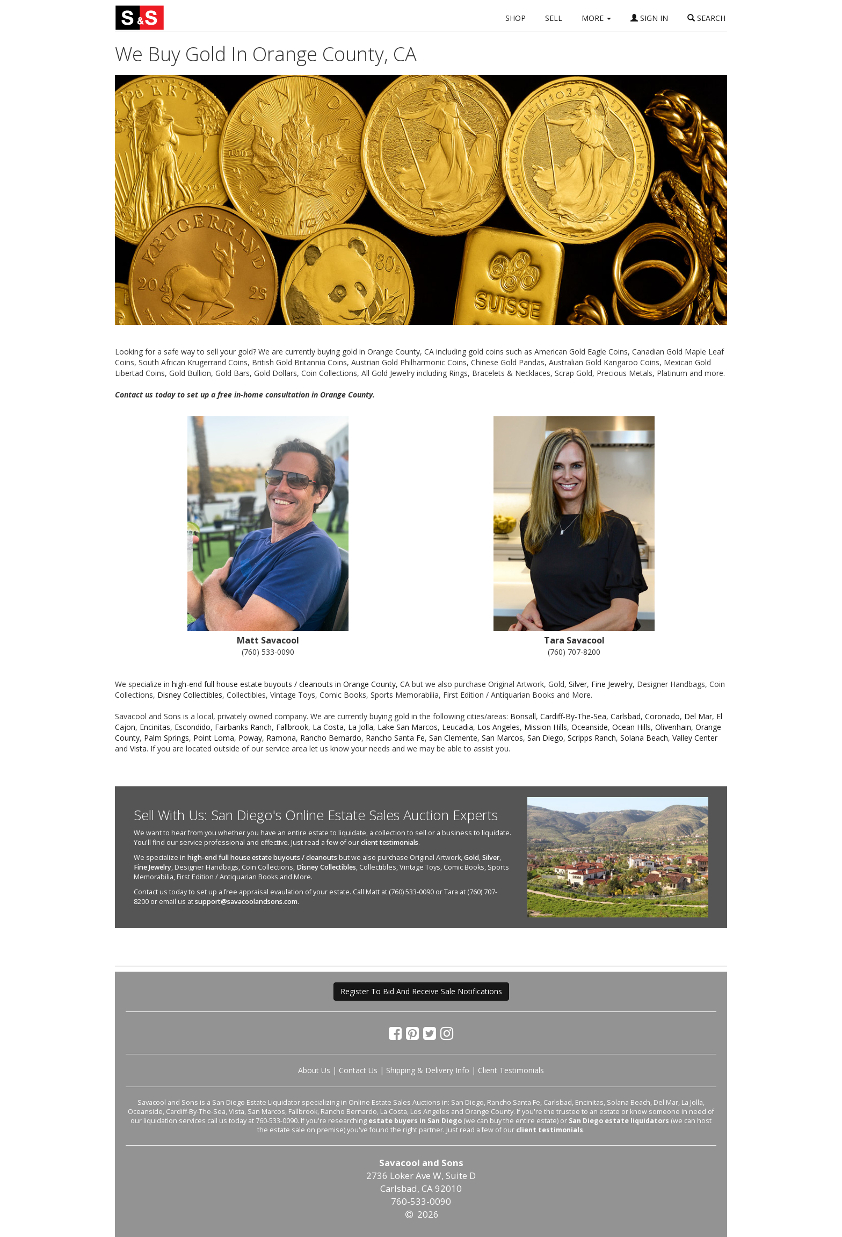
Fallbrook (292, 727)
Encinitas (155, 727)
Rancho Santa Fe (395, 738)
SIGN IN (649, 18)
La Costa (328, 727)
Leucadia (457, 727)
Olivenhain (673, 727)
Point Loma (213, 738)
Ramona (281, 738)
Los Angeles (498, 727)
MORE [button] (596, 18)
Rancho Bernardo (330, 738)
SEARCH (706, 18)
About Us (314, 1070)
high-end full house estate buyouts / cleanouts (262, 857)
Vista (138, 748)
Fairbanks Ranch (243, 727)
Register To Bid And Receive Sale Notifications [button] (421, 991)
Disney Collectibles (189, 695)
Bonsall (523, 716)
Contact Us (358, 1070)
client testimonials (389, 842)
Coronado (662, 716)
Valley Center (694, 738)
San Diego (545, 738)
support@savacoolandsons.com (246, 901)
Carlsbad (626, 716)
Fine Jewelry (612, 684)
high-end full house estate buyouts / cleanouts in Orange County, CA (291, 684)
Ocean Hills (631, 727)
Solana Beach (644, 738)
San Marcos (502, 738)
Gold (471, 857)
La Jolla (360, 727)
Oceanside (589, 727)
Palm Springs (166, 738)
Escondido (192, 727)
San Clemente (453, 738)
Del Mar (698, 716)
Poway (250, 738)
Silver (578, 684)
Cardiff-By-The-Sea (573, 716)
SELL (553, 18)
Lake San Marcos (408, 727)
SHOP (515, 18)
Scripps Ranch (592, 738)
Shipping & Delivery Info (427, 1070)
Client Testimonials (511, 1070)
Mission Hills (545, 727)
